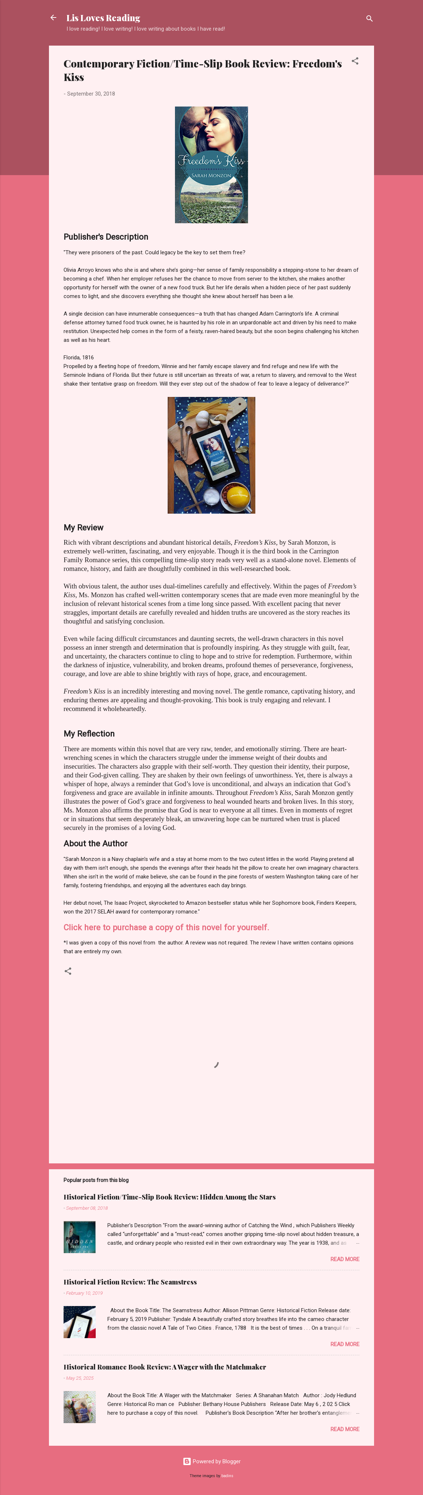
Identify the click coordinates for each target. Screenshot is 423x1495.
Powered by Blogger (212, 1461)
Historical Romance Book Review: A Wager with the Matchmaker (165, 1367)
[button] (355, 62)
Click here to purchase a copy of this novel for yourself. (166, 927)
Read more (345, 1259)
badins (227, 1475)
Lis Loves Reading (103, 17)
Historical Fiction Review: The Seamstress (130, 1282)
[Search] (369, 20)
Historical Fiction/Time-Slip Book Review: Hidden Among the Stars (170, 1197)
